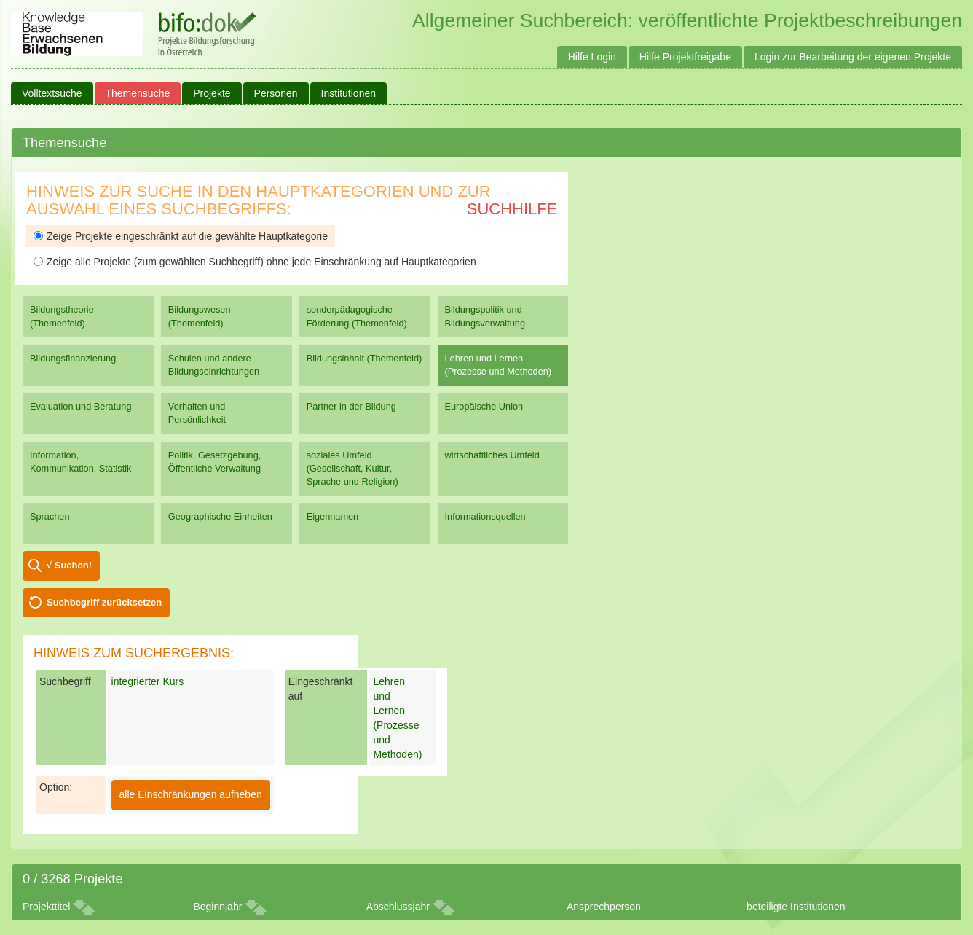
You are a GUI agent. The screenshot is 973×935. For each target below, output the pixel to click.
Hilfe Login (592, 57)
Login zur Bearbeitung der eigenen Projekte (853, 57)
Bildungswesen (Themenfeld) (199, 316)
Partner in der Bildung (351, 406)
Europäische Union (484, 406)
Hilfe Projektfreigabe (685, 57)
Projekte (211, 93)
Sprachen (50, 516)
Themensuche (138, 93)
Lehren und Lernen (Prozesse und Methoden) (498, 365)
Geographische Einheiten (220, 516)
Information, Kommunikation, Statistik (80, 462)
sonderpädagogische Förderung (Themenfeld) (357, 316)
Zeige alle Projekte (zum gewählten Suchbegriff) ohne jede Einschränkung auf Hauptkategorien (255, 261)
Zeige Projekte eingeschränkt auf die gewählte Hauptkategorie (181, 236)
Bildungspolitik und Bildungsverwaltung (485, 316)
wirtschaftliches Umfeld (492, 455)
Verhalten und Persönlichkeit (197, 413)
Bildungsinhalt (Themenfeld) (364, 358)
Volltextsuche (52, 93)
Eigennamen (333, 516)
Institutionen (349, 93)
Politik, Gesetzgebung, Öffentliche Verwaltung (214, 462)
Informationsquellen (485, 516)
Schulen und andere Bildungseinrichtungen (213, 365)
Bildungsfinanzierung (73, 358)
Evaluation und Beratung (80, 406)
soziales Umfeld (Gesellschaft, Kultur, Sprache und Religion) (352, 468)
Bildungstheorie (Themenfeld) (62, 316)
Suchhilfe (512, 209)
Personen (276, 93)
